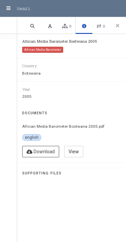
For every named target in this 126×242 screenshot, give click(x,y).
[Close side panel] (117, 25)
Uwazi (23, 8)
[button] (33, 26)
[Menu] (8, 8)
